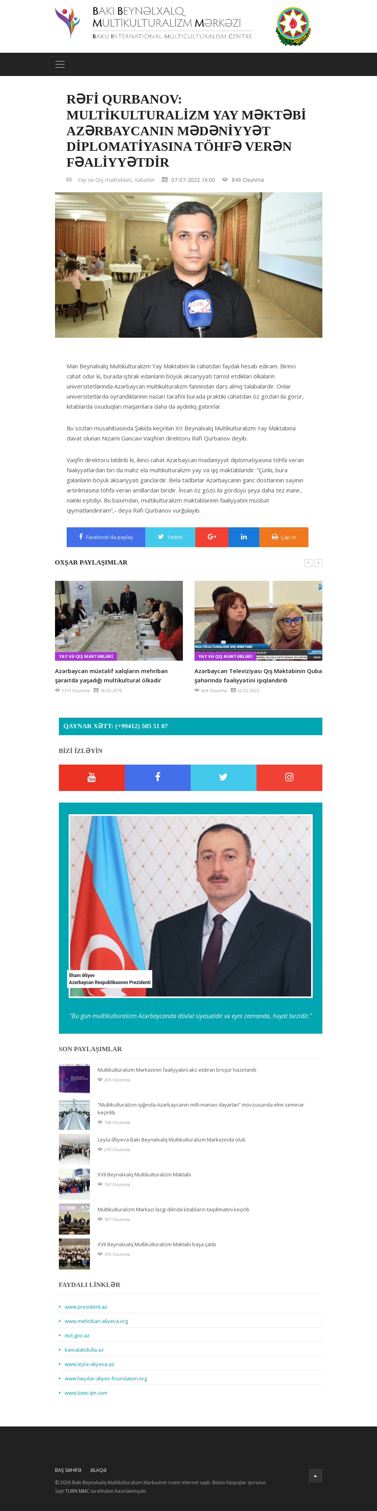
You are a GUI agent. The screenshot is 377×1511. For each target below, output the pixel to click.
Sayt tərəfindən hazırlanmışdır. (101, 1491)
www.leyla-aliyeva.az (89, 1364)
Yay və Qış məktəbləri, (105, 179)
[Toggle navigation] (60, 64)
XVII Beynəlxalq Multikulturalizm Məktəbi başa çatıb (157, 1244)
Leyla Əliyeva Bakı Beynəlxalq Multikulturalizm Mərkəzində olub (172, 1139)
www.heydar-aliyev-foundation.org (106, 1378)
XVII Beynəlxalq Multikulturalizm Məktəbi (144, 1174)
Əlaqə (98, 1470)
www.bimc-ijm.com (86, 1392)
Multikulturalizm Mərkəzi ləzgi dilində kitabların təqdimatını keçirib (174, 1209)
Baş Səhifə (68, 1470)
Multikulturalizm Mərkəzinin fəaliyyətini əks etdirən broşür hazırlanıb (177, 1069)
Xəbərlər (144, 179)
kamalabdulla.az (84, 1349)
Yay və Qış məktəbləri (86, 656)
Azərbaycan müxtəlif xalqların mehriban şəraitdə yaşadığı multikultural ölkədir (111, 675)
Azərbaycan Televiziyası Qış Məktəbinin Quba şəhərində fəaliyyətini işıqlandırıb (258, 675)
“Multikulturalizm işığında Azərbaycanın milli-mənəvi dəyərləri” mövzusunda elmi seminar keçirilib (201, 1108)
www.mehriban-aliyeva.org (96, 1321)
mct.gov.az (77, 1335)
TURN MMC (77, 1491)
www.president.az (86, 1306)
